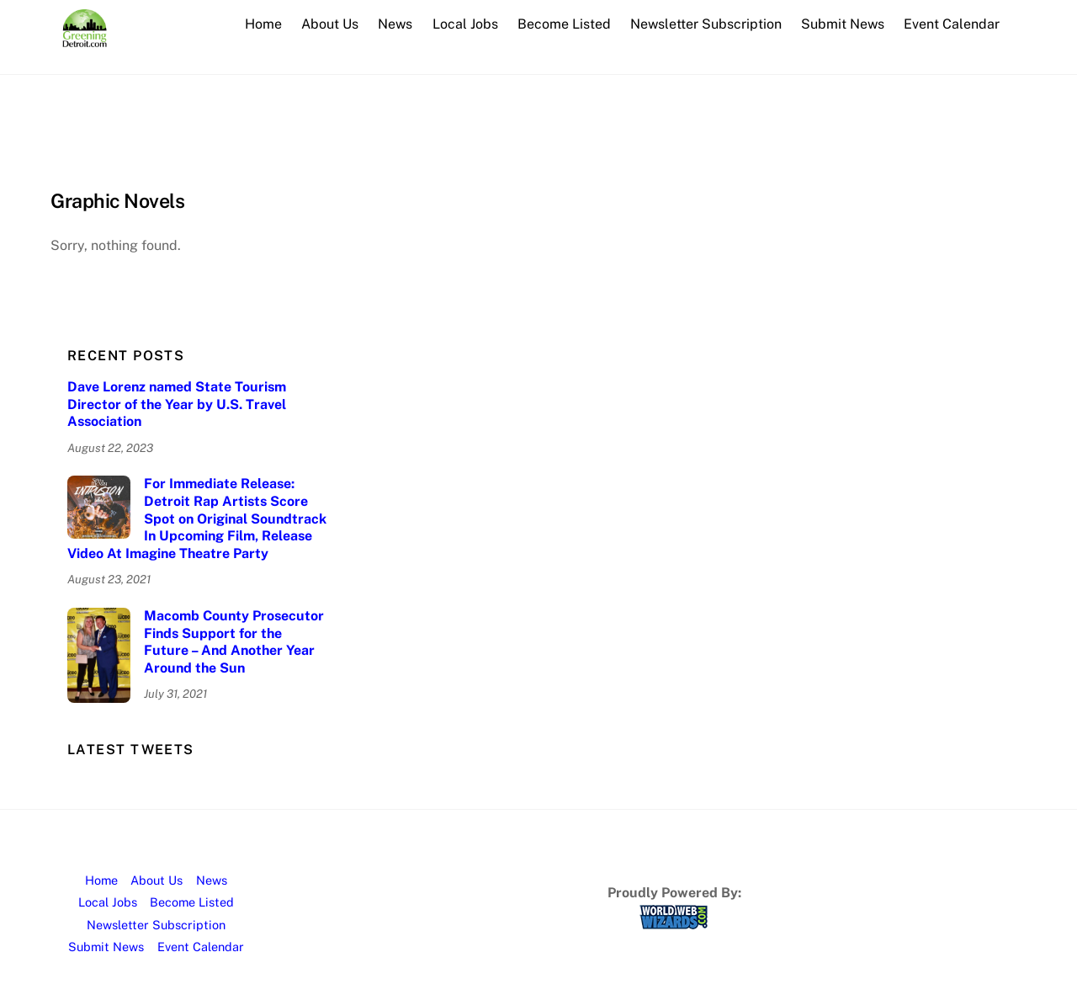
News (395, 24)
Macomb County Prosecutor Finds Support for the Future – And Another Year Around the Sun (234, 642)
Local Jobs (465, 24)
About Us (329, 24)
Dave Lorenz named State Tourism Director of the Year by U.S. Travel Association (176, 404)
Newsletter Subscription (706, 24)
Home (263, 24)
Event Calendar (952, 24)
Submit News (842, 24)
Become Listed (564, 24)
